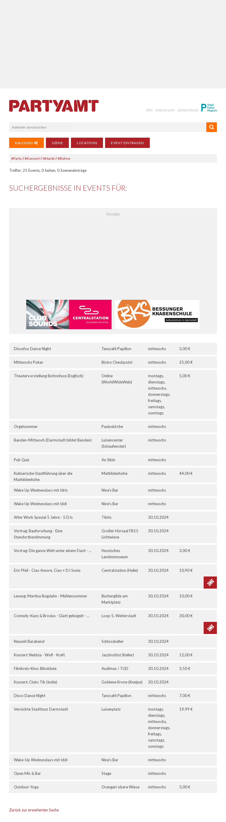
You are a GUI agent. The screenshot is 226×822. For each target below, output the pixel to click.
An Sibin (108, 459)
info (149, 110)
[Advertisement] (113, 44)
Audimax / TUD (115, 668)
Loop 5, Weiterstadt (119, 615)
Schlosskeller (113, 641)
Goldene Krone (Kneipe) (122, 682)
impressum (165, 110)
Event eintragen (127, 143)
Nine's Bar (110, 490)
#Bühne (64, 158)
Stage (106, 773)
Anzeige (113, 214)
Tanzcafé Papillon (116, 348)
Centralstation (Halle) (120, 570)
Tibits (107, 517)
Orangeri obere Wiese (120, 787)
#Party (16, 158)
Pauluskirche (112, 426)
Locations (87, 143)
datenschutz (187, 110)
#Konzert (32, 158)
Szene (57, 143)
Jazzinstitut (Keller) (118, 655)
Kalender (26, 143)
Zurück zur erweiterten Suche (34, 810)
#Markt (48, 158)
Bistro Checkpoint (117, 362)
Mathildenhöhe (114, 473)
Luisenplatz (111, 709)
